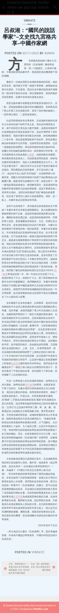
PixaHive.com (40, 609)
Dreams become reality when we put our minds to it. (28, 7)
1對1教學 (29, 384)
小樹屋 (30, 154)
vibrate (29, 20)
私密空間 (15, 363)
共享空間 (18, 496)
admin (49, 53)
